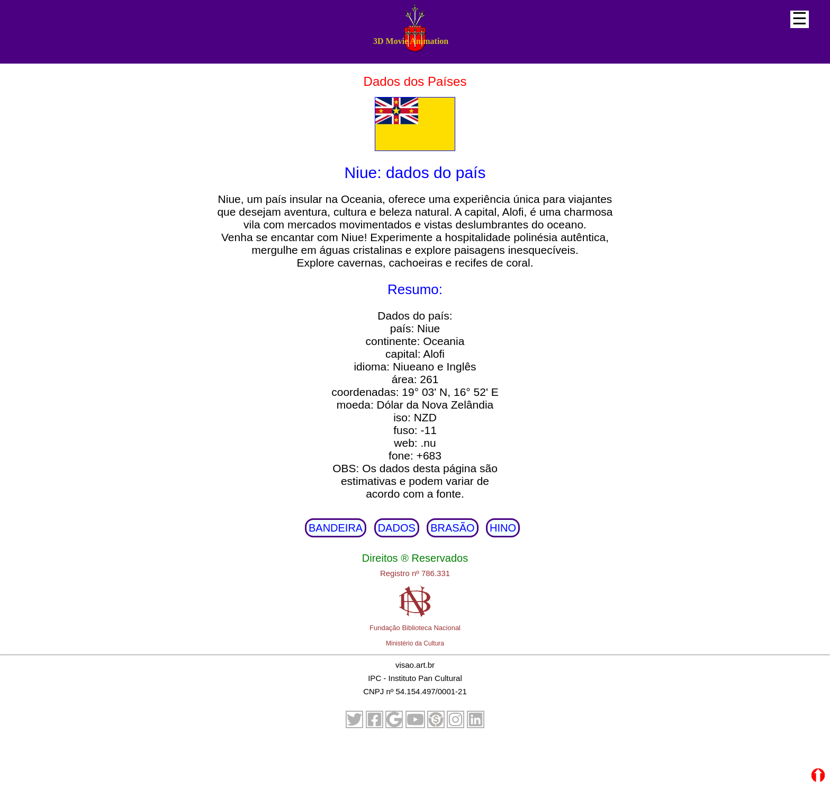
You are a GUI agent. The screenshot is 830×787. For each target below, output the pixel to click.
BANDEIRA (336, 528)
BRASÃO (452, 528)
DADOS (397, 528)
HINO (503, 528)
